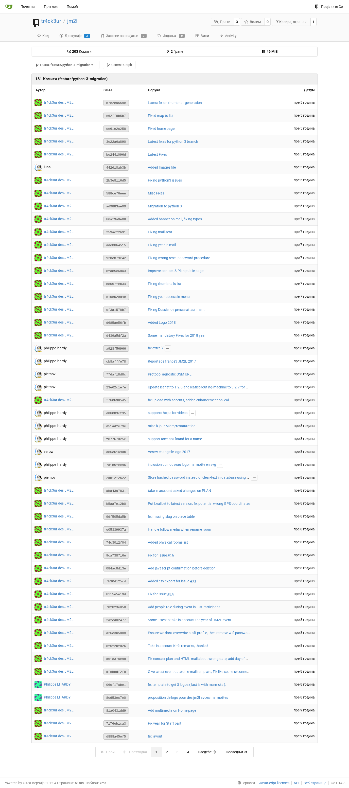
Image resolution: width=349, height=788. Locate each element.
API (296, 783)
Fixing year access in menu (169, 297)
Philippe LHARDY (57, 684)
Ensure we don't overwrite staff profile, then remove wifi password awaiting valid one (214, 633)
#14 (170, 594)
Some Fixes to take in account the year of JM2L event (189, 620)
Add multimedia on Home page (172, 710)
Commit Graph (119, 65)
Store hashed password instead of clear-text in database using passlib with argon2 (212, 477)
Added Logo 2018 (162, 322)
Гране (174, 51)
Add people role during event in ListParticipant (184, 607)
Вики (202, 36)
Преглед (51, 7)
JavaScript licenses (274, 783)
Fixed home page (161, 129)
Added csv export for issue (169, 581)
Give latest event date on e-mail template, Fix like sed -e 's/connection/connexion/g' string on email (224, 672)
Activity (228, 36)
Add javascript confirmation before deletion (182, 568)
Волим (252, 22)
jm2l (72, 21)
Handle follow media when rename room (179, 529)
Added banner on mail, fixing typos (175, 219)
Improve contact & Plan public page (175, 271)
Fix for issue (157, 594)
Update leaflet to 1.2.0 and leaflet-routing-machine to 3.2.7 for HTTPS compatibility (213, 387)
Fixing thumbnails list (164, 284)
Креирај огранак (291, 22)
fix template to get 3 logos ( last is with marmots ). (187, 685)
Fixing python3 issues (165, 180)
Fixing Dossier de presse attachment (176, 310)
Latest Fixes (157, 154)
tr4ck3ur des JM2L (59, 102)
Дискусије (74, 36)
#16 (171, 555)
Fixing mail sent (160, 232)
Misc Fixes (156, 193)
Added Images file (162, 167)
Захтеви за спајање (124, 36)
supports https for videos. (168, 413)
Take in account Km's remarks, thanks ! (178, 646)
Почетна (28, 7)
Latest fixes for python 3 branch (173, 141)
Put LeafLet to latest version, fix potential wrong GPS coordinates (199, 504)
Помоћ (72, 7)
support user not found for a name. (175, 439)
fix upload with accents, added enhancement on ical (188, 400)
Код (43, 36)
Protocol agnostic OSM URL (169, 374)
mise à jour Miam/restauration (172, 426)
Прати (222, 22)
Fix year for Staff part (164, 723)
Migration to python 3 (165, 206)
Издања (171, 36)
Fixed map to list (160, 116)
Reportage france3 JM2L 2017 (172, 361)
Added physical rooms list (168, 542)
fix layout (155, 736)
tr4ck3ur (51, 21)
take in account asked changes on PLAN (179, 491)
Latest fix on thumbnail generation (175, 103)
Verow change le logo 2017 (169, 452)
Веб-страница (315, 783)
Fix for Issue (158, 555)
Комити (79, 51)
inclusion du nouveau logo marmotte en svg (182, 464)
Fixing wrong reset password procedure (179, 258)
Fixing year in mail (162, 245)
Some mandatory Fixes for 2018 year (177, 335)
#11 (193, 581)
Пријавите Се (329, 7)
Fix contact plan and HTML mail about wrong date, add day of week (201, 659)
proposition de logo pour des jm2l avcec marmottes (188, 697)
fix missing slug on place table (171, 516)
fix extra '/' (156, 348)
